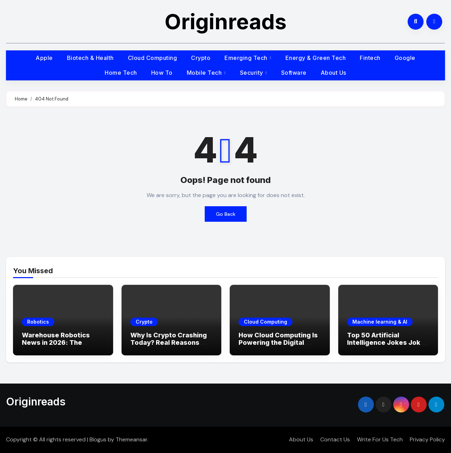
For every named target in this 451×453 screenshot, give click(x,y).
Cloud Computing (152, 57)
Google (405, 57)
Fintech (370, 57)
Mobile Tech (205, 72)
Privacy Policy (427, 439)
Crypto (200, 57)
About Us (333, 72)
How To (162, 72)
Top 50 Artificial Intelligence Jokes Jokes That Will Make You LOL (387, 342)
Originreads (225, 21)
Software (294, 72)
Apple (44, 57)
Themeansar (131, 439)
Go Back (225, 214)
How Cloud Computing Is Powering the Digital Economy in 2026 (278, 342)
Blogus (97, 439)
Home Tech (121, 72)
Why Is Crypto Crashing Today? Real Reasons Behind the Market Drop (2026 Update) (168, 346)
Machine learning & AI (379, 322)
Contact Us (335, 439)
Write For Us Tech (380, 439)
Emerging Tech (246, 57)
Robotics (38, 322)
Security (252, 72)
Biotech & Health (90, 57)
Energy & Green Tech (315, 57)
